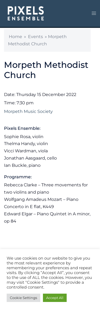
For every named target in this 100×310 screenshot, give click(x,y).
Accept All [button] (54, 298)
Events (35, 36)
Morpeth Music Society (28, 111)
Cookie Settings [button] (23, 298)
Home (15, 36)
